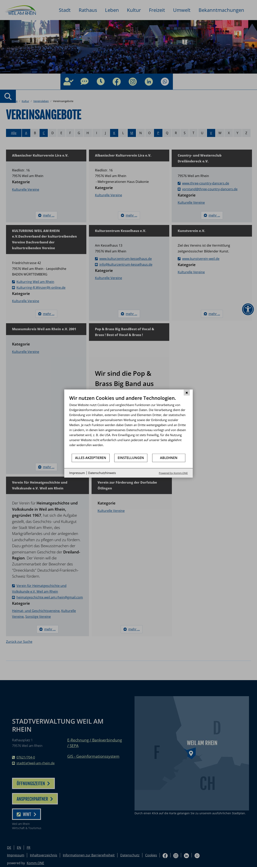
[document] (128, 424)
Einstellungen (131, 458)
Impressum (77, 473)
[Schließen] (187, 393)
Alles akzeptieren (90, 458)
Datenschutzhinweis (102, 473)
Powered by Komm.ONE (173, 473)
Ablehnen (168, 458)
